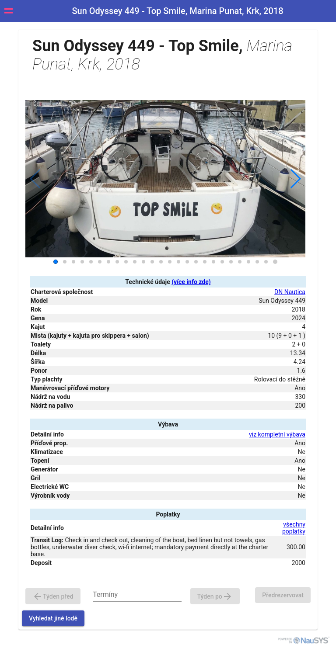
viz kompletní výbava (277, 434)
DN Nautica (289, 291)
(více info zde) (191, 281)
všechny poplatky (293, 528)
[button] (295, 178)
